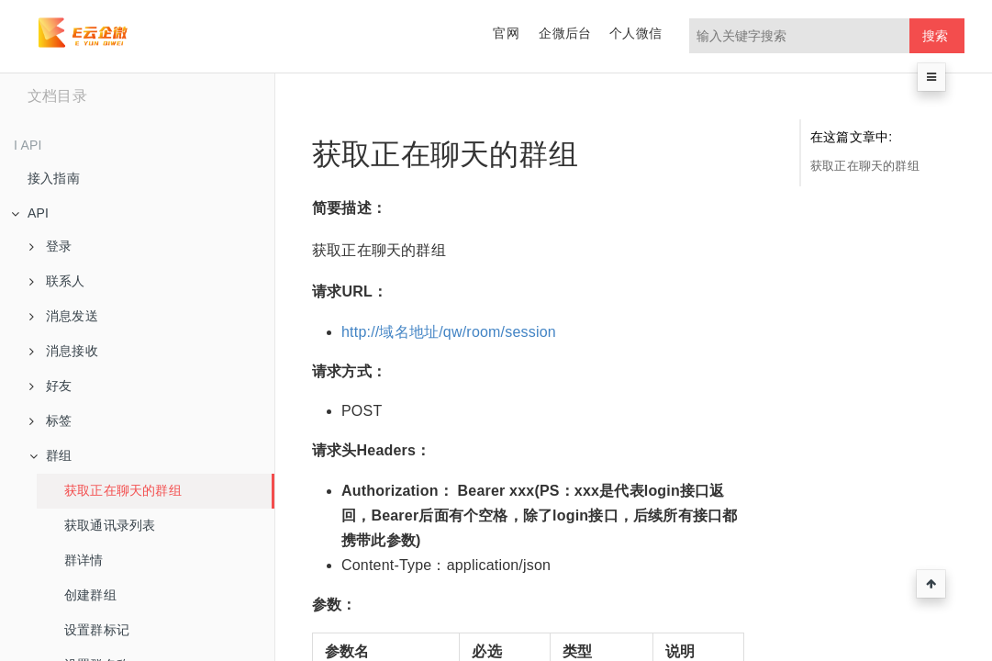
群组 (50, 455)
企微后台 (565, 33)
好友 (50, 385)
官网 (505, 33)
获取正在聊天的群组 (123, 490)
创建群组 (90, 595)
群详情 (84, 560)
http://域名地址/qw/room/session (448, 332)
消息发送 (63, 315)
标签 (50, 420)
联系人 (57, 281)
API (30, 213)
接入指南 (54, 178)
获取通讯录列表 (109, 525)
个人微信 (635, 33)
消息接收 (63, 350)
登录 (50, 246)
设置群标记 (96, 629)
